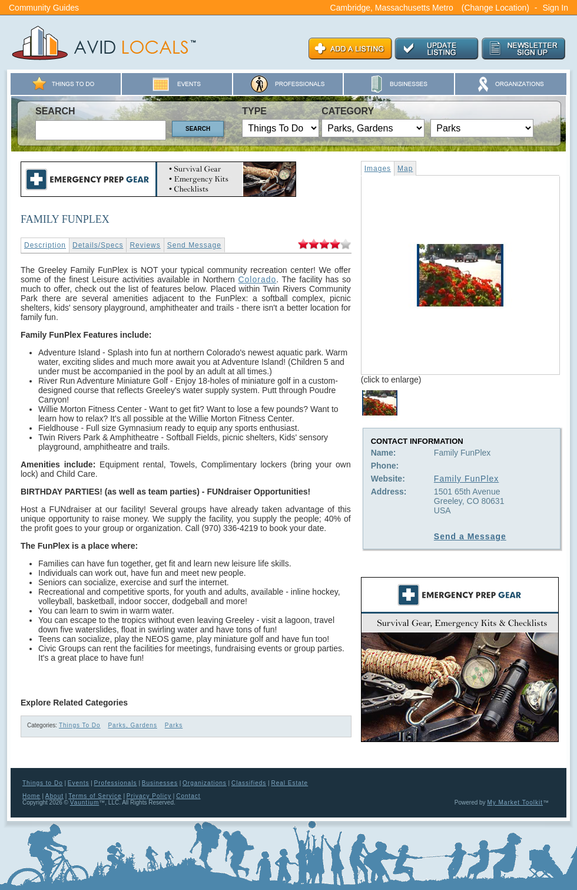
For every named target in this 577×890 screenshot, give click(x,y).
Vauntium (85, 802)
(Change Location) (495, 7)
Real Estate (289, 783)
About (54, 796)
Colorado (257, 279)
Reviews (145, 245)
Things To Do (80, 725)
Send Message (194, 245)
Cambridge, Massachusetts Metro (391, 7)
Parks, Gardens (132, 725)
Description (45, 245)
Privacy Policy (149, 796)
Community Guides (44, 7)
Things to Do (42, 783)
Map (405, 168)
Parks (174, 725)
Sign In (555, 7)
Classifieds (248, 783)
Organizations (205, 783)
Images (377, 168)
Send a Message (470, 536)
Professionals (115, 783)
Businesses (160, 783)
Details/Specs (97, 245)
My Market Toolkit (515, 802)
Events (78, 783)
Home (31, 796)
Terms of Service (94, 796)
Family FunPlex (466, 478)
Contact (188, 796)
